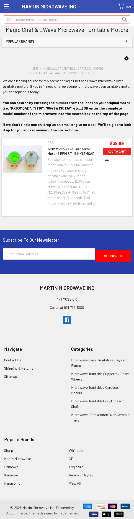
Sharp (8, 448)
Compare (119, 159)
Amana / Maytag (81, 473)
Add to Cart (117, 151)
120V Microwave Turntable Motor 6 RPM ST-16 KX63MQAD (70, 151)
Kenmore (11, 473)
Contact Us (12, 358)
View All (75, 481)
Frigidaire (76, 465)
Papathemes (68, 511)
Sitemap (10, 374)
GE (71, 456)
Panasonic (12, 481)
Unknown (11, 465)
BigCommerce (16, 511)
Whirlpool (76, 448)
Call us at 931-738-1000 (67, 305)
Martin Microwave (17, 456)
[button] (126, 58)
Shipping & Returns (18, 366)
